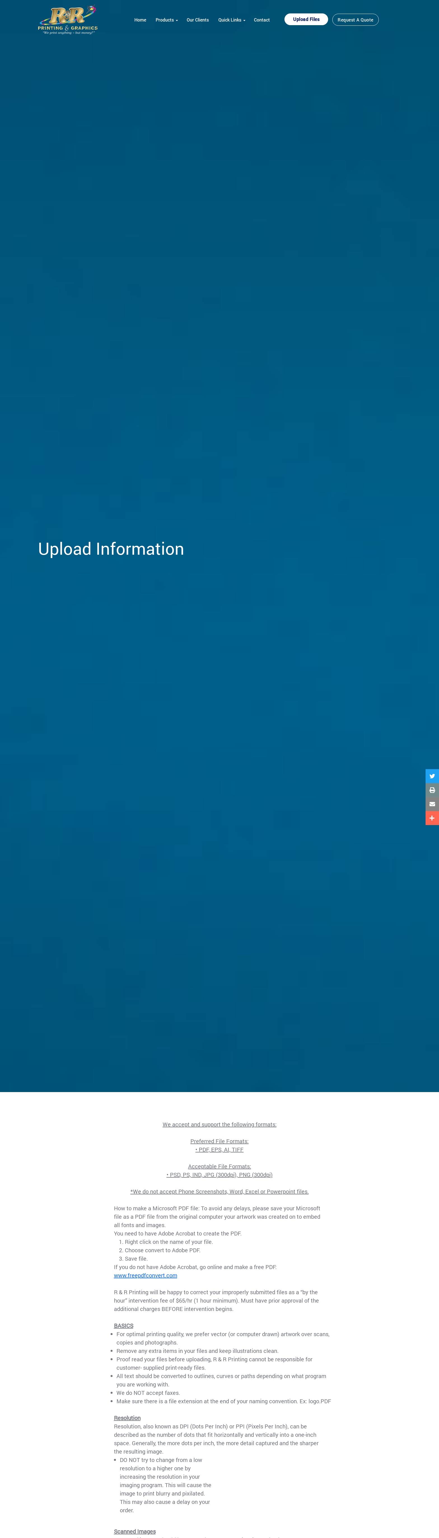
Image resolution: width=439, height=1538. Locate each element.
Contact (262, 20)
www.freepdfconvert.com (145, 1275)
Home (140, 20)
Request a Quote (355, 20)
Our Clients (198, 20)
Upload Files (306, 19)
